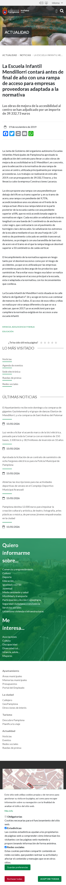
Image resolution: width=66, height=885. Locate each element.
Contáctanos (41, 3)
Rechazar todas (14, 879)
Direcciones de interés (14, 707)
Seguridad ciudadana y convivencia (21, 603)
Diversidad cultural (11, 648)
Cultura (6, 573)
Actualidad (9, 55)
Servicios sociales (11, 607)
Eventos (6, 740)
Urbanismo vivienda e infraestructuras (23, 611)
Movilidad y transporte (14, 596)
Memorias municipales (14, 679)
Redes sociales (10, 383)
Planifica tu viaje (11, 723)
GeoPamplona (10, 703)
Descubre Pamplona (13, 720)
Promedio (48, 341)
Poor (41, 341)
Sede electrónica (46, 3)
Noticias (25, 55)
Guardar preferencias (17, 867)
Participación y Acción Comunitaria (21, 599)
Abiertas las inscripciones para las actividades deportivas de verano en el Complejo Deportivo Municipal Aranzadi (27, 485)
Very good (55, 341)
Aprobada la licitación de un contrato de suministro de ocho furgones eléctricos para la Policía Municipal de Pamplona (31, 461)
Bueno (52, 341)
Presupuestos (9, 683)
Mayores (7, 655)
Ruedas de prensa (11, 377)
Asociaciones (9, 636)
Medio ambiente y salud (15, 592)
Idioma (57, 2)
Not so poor (44, 341)
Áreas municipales (12, 676)
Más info (9, 810)
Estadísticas (14, 828)
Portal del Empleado (13, 687)
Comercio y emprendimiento (17, 569)
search (62, 11)
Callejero (7, 700)
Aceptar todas (49, 879)
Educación (7, 331)
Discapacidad (9, 644)
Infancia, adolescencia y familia (18, 327)
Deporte (7, 576)
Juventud (7, 588)
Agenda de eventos (12, 365)
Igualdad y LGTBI (11, 584)
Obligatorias (14, 816)
